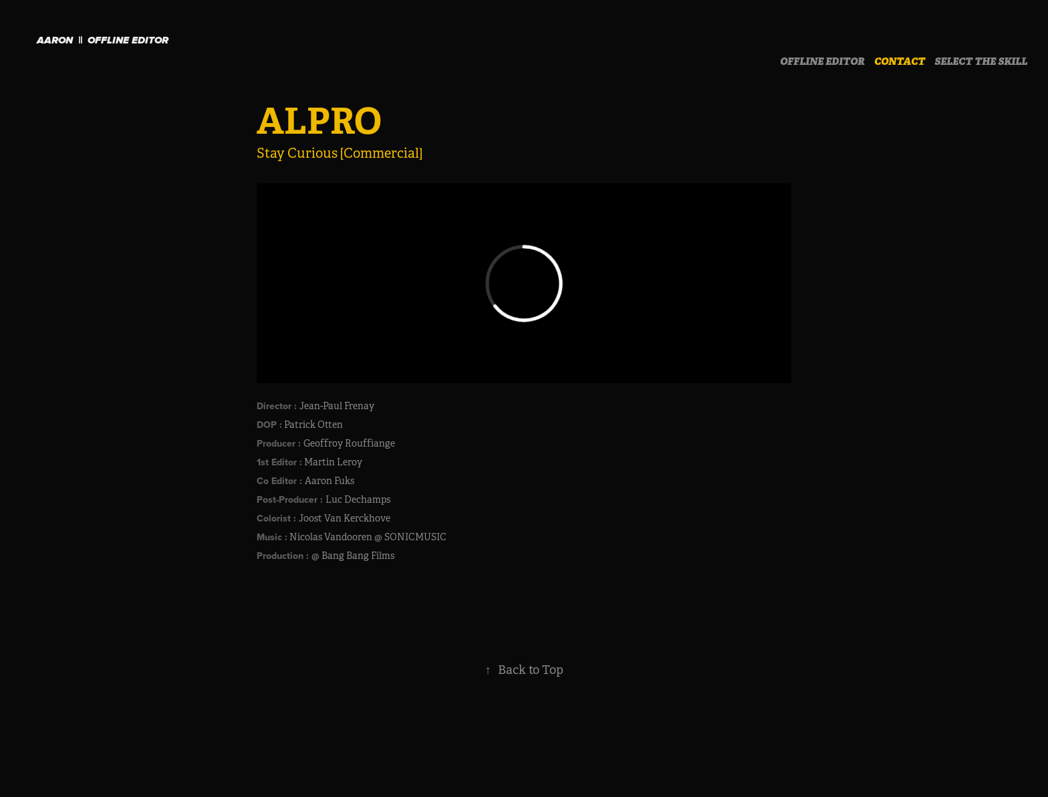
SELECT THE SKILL (980, 61)
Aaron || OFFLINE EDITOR (102, 40)
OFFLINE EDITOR (822, 61)
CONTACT (899, 61)
